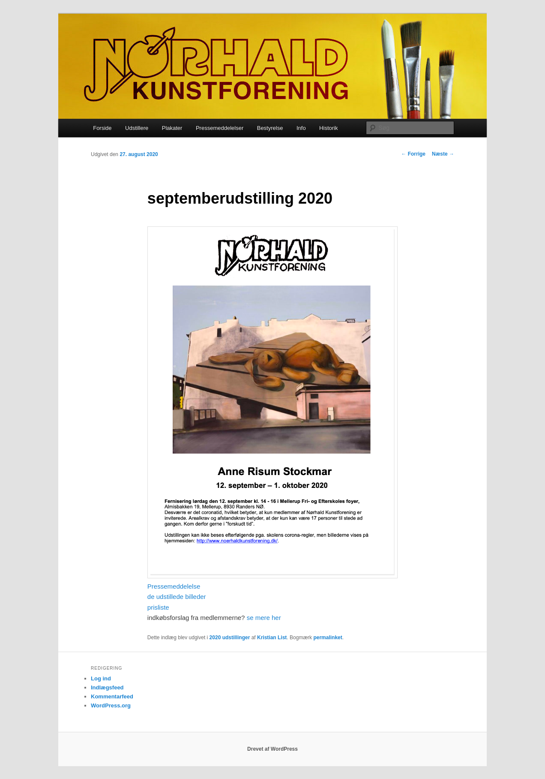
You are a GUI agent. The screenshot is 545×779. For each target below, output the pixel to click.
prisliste (158, 607)
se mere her (264, 617)
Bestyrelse (270, 128)
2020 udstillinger (230, 638)
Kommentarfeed (112, 696)
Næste (443, 154)
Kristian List (272, 638)
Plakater (172, 128)
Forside (102, 128)
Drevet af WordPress (272, 749)
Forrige (413, 154)
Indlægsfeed (107, 687)
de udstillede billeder (176, 596)
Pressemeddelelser (219, 128)
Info (301, 128)
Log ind (101, 678)
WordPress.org (111, 705)
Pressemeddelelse (173, 586)
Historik (328, 128)
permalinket (327, 638)
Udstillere (136, 128)
